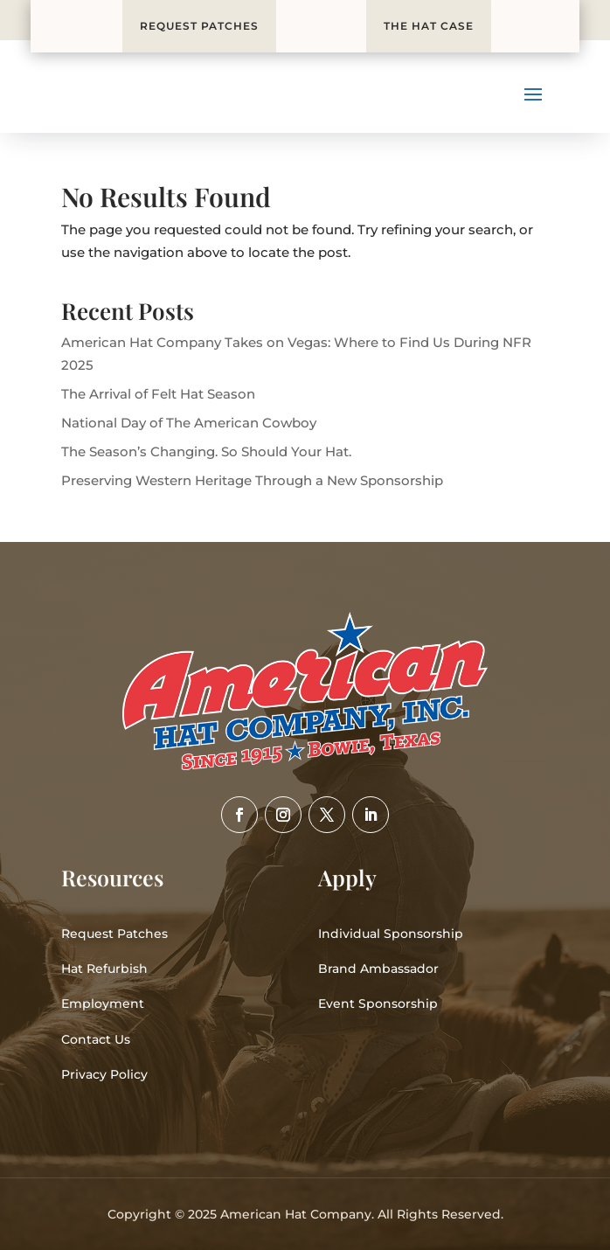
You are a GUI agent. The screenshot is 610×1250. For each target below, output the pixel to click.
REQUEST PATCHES (199, 25)
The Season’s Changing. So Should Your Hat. (206, 451)
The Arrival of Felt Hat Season (158, 393)
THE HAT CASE (429, 25)
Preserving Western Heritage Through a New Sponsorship (252, 480)
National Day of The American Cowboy (188, 422)
